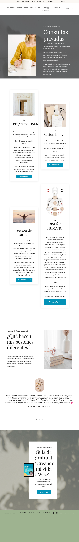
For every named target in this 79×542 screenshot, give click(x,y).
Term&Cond (55, 7)
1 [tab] (36, 421)
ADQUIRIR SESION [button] (24, 282)
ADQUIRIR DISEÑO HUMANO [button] (55, 304)
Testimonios (35, 7)
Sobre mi (19, 8)
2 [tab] (39, 421)
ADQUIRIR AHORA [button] (24, 176)
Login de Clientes (45, 9)
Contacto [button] (70, 9)
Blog (26, 7)
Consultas (11, 7)
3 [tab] (43, 421)
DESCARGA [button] (44, 494)
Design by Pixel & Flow (67, 515)
